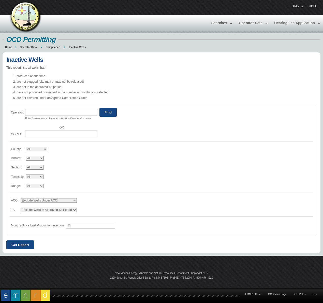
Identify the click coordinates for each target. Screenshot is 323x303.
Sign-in (298, 6)
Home (8, 47)
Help (313, 6)
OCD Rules (299, 294)
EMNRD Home (253, 294)
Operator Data (250, 23)
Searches (219, 23)
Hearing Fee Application (294, 23)
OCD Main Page (277, 294)
